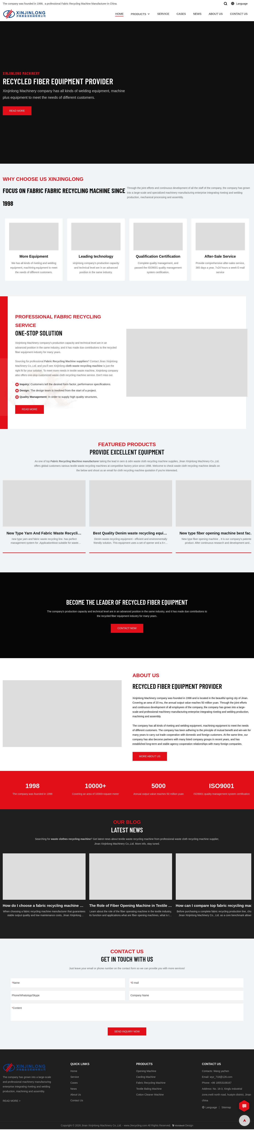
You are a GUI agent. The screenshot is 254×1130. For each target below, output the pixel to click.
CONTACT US (239, 13)
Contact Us (76, 1101)
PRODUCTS (138, 14)
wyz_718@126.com (221, 1077)
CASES (181, 13)
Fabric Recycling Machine (150, 1083)
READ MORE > (11, 1101)
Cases (74, 1083)
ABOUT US (216, 13)
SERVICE (163, 13)
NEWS (197, 13)
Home (73, 1071)
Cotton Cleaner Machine (150, 1095)
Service (74, 1077)
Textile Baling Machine (149, 1089)
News (73, 1089)
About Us (75, 1095)
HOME (119, 13)
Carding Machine (146, 1077)
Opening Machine (146, 1071)
